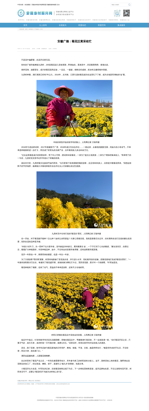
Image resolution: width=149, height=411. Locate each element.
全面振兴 (62, 25)
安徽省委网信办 (44, 20)
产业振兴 (36, 29)
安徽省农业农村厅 (84, 20)
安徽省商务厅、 (72, 20)
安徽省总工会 (125, 20)
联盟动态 (82, 25)
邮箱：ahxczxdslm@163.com (61, 384)
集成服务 (121, 25)
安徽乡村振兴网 (22, 380)
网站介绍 (31, 380)
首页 (25, 25)
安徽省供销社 (113, 20)
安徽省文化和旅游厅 (99, 20)
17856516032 (48, 384)
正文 (41, 29)
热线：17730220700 (37, 384)
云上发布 (43, 25)
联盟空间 (102, 25)
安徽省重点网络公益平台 (65, 12)
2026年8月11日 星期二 (24, 384)
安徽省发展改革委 (58, 20)
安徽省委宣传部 (32, 20)
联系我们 (37, 380)
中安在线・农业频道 (23, 4)
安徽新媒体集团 (51, 4)
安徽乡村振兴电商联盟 (39, 4)
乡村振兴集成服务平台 (65, 14)
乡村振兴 (31, 29)
